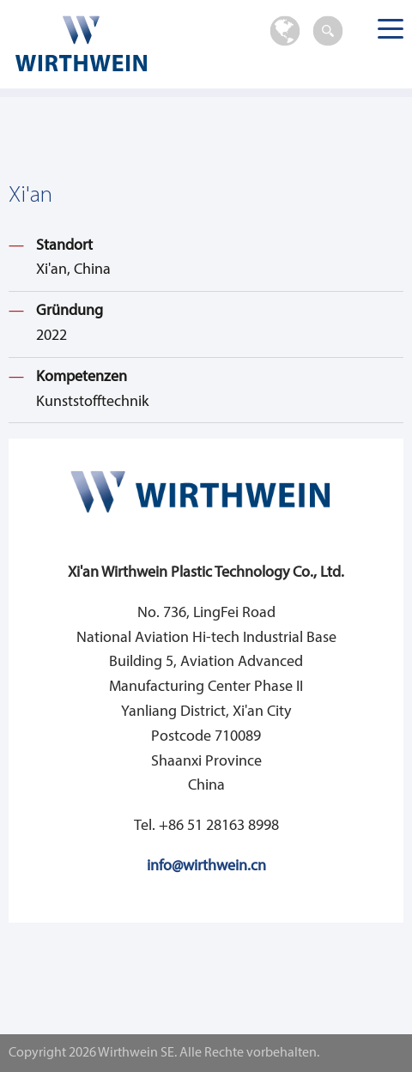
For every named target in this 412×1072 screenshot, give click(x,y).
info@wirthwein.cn (206, 866)
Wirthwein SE (110, 43)
